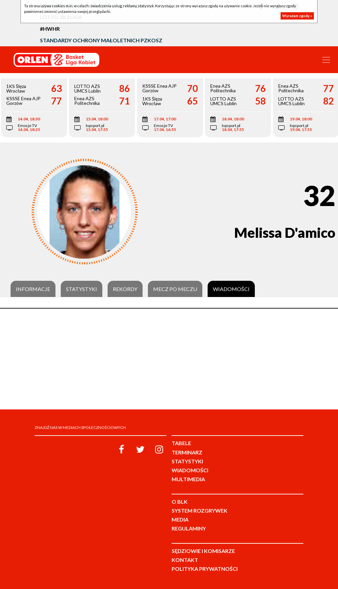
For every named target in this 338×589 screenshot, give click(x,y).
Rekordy (125, 289)
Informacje (33, 289)
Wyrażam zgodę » (297, 16)
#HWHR (50, 28)
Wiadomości (231, 289)
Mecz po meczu (175, 289)
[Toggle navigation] (326, 59)
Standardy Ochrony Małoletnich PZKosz (101, 40)
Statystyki (81, 289)
